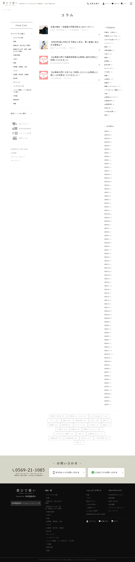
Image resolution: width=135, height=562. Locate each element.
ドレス (15, 70)
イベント (108, 43)
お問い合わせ (113, 501)
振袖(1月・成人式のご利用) (21, 45)
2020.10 (108, 318)
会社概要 (13, 153)
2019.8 (107, 368)
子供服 (15, 96)
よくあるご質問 (91, 511)
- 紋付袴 (48, 531)
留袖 (107, 57)
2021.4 (107, 296)
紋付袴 (15, 78)
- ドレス (48, 525)
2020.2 (108, 347)
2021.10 (108, 275)
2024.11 (108, 178)
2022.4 (107, 260)
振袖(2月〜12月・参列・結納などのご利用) (22, 50)
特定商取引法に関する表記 (19, 149)
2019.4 (107, 379)
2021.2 (107, 304)
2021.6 (107, 289)
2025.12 (108, 135)
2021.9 (107, 278)
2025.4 (107, 160)
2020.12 (108, 311)
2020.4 (107, 340)
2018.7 (107, 404)
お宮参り (108, 79)
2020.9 (107, 322)
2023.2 (107, 235)
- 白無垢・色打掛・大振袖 (54, 528)
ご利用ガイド (91, 507)
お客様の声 (109, 101)
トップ (4, 9)
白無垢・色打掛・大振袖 (20, 74)
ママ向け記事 (110, 111)
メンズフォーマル (18, 86)
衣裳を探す (95, 4)
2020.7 (107, 329)
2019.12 (108, 354)
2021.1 (107, 307)
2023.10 (108, 221)
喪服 (107, 75)
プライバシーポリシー (18, 157)
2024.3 (107, 203)
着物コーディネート (112, 86)
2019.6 (107, 376)
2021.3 (107, 300)
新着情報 (111, 498)
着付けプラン (91, 501)
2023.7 (107, 228)
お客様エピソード (111, 97)
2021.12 (108, 268)
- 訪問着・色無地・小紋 (53, 521)
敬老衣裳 (16, 99)
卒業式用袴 (109, 50)
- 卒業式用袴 (49, 512)
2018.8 (107, 401)
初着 (14, 41)
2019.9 (107, 365)
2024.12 (108, 174)
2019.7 (107, 372)
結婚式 (108, 83)
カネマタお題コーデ (112, 39)
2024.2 (107, 207)
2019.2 (108, 386)
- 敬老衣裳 (49, 547)
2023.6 (107, 232)
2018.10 (108, 394)
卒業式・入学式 (111, 32)
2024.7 (107, 192)
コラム (88, 498)
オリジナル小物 (18, 37)
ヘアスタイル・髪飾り (113, 90)
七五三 (108, 54)
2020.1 (108, 350)
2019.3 (107, 383)
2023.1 (107, 239)
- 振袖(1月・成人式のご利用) (53, 502)
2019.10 (108, 361)
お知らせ (108, 108)
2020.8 (107, 325)
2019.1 (108, 390)
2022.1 (107, 264)
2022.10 (108, 243)
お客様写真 (109, 104)
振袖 (107, 47)
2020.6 (107, 332)
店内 (107, 115)
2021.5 (107, 293)
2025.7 (107, 153)
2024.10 (108, 181)
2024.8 (107, 189)
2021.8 (107, 282)
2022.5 (107, 257)
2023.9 (107, 225)
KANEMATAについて (116, 495)
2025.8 (107, 149)
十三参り (108, 72)
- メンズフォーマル (52, 537)
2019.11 (108, 358)
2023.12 (108, 214)
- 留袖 (47, 518)
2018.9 (107, 397)
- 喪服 (47, 550)
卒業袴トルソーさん (112, 36)
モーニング (109, 68)
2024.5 (107, 196)
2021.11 (108, 271)
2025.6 (107, 156)
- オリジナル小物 (51, 495)
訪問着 (108, 61)
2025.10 (108, 142)
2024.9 (107, 185)
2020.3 (107, 343)
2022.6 (107, 253)
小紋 (107, 93)
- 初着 (47, 498)
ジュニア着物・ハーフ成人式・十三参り (22, 91)
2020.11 (108, 314)
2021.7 (108, 286)
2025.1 (107, 171)
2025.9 (107, 145)
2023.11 (108, 217)
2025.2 (107, 167)
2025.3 (107, 163)
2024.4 (107, 199)
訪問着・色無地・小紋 (20, 67)
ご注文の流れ (91, 504)
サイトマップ (15, 160)
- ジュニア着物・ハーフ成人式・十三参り (60, 541)
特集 (88, 495)
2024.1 (107, 210)
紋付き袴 (108, 65)
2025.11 (108, 138)
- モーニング (49, 534)
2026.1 (107, 131)
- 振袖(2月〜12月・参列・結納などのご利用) (53, 507)
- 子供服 (48, 544)
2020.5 (107, 336)
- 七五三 (48, 515)
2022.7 (107, 250)
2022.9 (107, 246)
